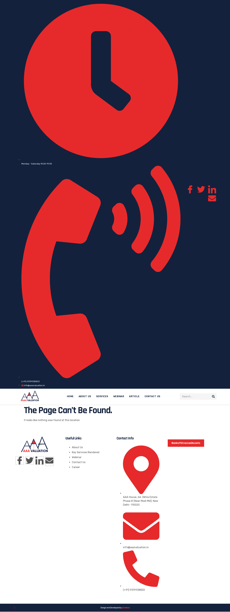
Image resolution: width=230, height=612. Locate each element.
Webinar (118, 396)
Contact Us (152, 396)
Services (102, 396)
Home (70, 396)
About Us (85, 396)
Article (134, 396)
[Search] (213, 396)
